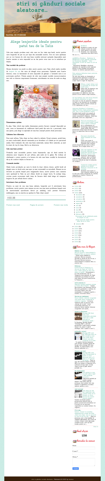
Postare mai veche (61, 205)
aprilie (78, 212)
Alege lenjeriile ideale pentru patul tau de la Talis (85, 220)
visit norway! (79, 389)
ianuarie (78, 224)
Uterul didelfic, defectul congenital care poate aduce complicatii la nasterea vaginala (85, 299)
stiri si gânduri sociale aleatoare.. (51, 6)
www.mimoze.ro (80, 283)
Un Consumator (80, 371)
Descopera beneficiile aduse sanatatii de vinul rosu (88, 137)
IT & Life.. (78, 410)
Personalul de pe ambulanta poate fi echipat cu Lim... (86, 216)
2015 (76, 239)
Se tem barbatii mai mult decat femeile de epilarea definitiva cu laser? (85, 98)
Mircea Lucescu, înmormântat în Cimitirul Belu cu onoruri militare (85, 253)
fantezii (71, 479)
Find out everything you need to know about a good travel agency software (89, 122)
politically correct (80, 331)
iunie (77, 207)
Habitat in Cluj (79, 251)
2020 (76, 228)
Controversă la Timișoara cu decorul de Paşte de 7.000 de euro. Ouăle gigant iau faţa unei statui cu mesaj (84, 270)
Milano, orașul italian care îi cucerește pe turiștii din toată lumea (89, 85)
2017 (76, 235)
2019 (76, 231)
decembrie (79, 194)
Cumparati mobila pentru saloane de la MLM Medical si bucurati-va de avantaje (89, 167)
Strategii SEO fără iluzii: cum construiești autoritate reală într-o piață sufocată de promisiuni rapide (89, 317)
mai (77, 210)
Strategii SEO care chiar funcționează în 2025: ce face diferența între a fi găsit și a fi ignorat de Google (89, 356)
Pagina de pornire (16, 35)
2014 (76, 241)
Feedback (84, 46)
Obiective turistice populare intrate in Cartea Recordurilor (85, 285)
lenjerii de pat (14, 71)
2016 (76, 237)
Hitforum (77, 266)
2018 (76, 233)
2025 (76, 188)
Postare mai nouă (13, 205)
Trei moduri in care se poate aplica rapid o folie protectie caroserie (89, 375)
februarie (79, 214)
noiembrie (79, 197)
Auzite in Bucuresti (81, 311)
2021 (76, 226)
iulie (77, 205)
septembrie (79, 201)
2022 (76, 193)
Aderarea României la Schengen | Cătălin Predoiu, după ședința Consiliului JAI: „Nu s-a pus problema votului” (85, 110)
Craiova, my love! (80, 351)
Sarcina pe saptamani (82, 296)
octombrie (79, 199)
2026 (76, 186)
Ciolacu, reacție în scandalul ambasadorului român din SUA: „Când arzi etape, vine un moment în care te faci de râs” (85, 414)
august (78, 203)
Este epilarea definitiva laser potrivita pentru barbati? (84, 73)
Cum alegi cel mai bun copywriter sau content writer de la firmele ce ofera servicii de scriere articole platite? (89, 394)
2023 (76, 190)
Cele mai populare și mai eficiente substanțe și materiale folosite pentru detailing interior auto (89, 152)
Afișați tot (95, 426)
